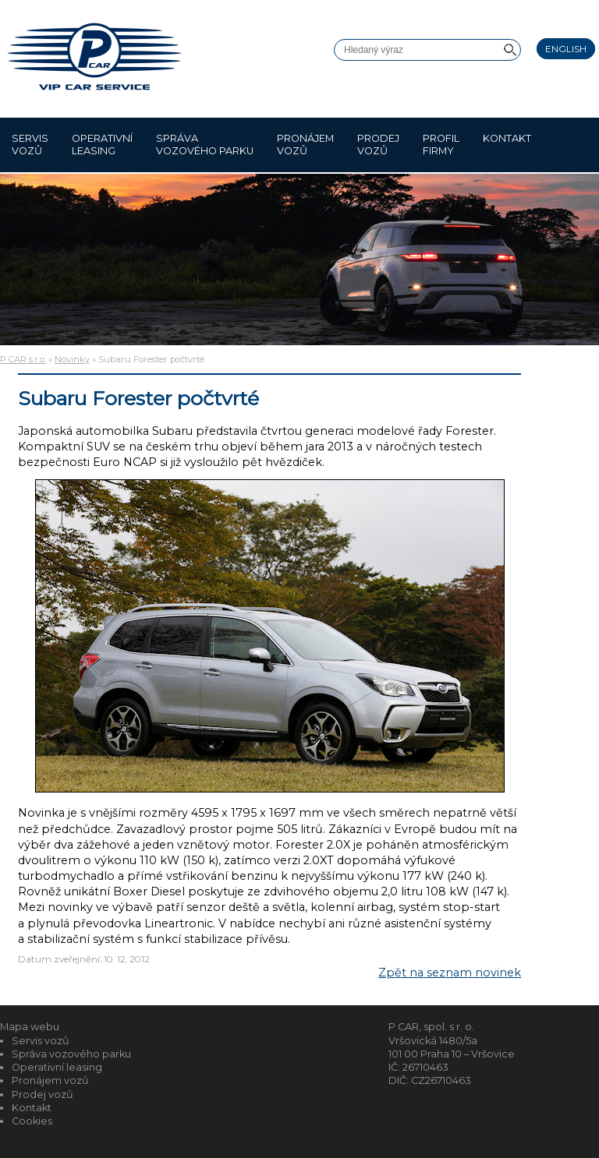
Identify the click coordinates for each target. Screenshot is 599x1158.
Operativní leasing (102, 144)
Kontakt (507, 144)
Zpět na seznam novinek (449, 973)
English (566, 49)
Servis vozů (30, 144)
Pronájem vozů (305, 144)
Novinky (72, 359)
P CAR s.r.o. (23, 359)
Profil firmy (441, 144)
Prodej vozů (378, 144)
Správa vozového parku (204, 144)
